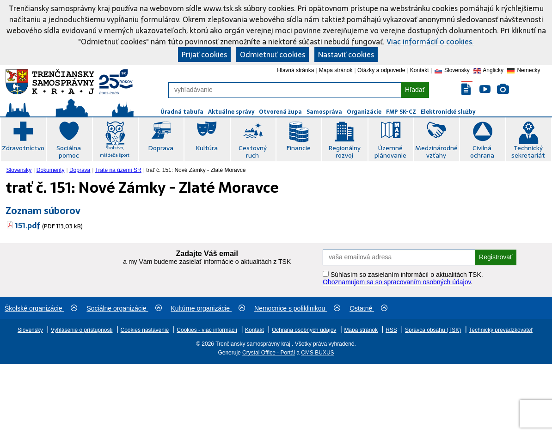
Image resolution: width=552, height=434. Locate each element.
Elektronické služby (448, 111)
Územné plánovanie (390, 151)
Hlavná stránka (295, 70)
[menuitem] (20, 170)
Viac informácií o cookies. (430, 42)
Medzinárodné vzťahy (436, 151)
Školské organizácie (41, 308)
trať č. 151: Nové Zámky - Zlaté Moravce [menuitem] (195, 170)
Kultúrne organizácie (208, 308)
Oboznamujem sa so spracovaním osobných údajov (397, 282)
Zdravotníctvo (23, 148)
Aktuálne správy (231, 111)
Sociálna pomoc (68, 151)
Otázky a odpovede (381, 70)
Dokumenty (51, 170)
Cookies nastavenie (145, 330)
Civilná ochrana (482, 151)
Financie (298, 148)
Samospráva (324, 111)
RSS (391, 330)
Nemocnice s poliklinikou (297, 308)
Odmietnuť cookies (272, 55)
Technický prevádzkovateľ (501, 330)
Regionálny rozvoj (344, 151)
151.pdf (28, 226)
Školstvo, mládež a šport (114, 151)
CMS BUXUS (317, 352)
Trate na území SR (118, 170)
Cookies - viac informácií (207, 330)
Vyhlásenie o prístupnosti (82, 330)
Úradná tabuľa (181, 111)
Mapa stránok (336, 70)
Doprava (160, 148)
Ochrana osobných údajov (304, 330)
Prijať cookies (204, 55)
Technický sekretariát (528, 151)
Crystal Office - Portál (268, 352)
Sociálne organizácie (123, 308)
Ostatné (368, 308)
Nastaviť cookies (346, 55)
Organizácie (364, 111)
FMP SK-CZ (401, 111)
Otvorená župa (280, 111)
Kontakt (419, 70)
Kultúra (207, 148)
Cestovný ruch (253, 151)
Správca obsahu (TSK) (433, 330)
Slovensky (19, 170)
